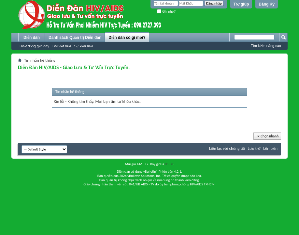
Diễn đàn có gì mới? (127, 37)
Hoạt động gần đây (34, 46)
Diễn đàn (31, 37)
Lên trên (270, 148)
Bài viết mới (61, 46)
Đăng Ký (267, 4)
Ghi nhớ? (166, 11)
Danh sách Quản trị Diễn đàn (75, 37)
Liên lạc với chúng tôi (227, 148)
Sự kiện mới (83, 46)
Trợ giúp (241, 4)
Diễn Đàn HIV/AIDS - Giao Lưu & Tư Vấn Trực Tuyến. (74, 67)
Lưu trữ (254, 148)
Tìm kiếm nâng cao (266, 46)
